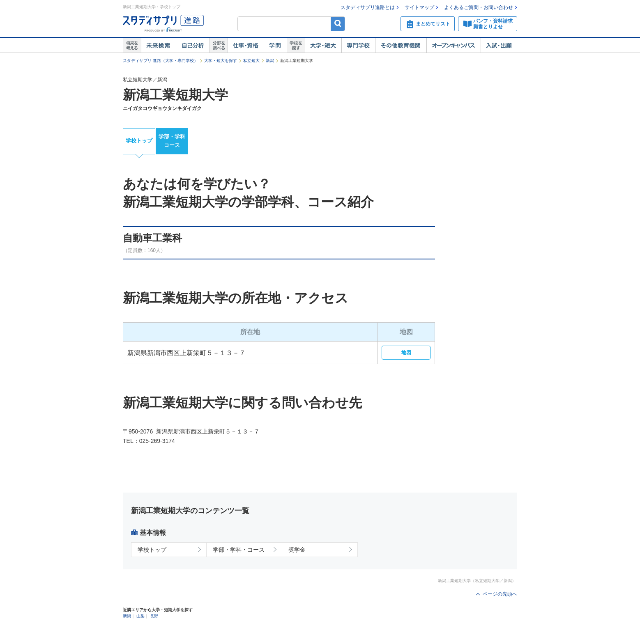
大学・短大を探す (220, 60)
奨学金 (297, 549)
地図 (406, 352)
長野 (154, 616)
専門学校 (358, 45)
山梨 (140, 616)
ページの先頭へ (500, 594)
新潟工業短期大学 (175, 94)
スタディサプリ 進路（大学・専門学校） (160, 60)
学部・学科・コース (239, 549)
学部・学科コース (172, 140)
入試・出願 (499, 45)
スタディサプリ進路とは (368, 7)
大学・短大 (323, 45)
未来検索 (158, 45)
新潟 (270, 60)
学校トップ (139, 141)
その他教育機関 (400, 45)
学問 (275, 45)
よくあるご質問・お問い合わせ (478, 7)
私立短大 (251, 60)
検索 (338, 23)
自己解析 (192, 45)
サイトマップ (419, 7)
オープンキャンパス (453, 45)
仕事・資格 (246, 45)
